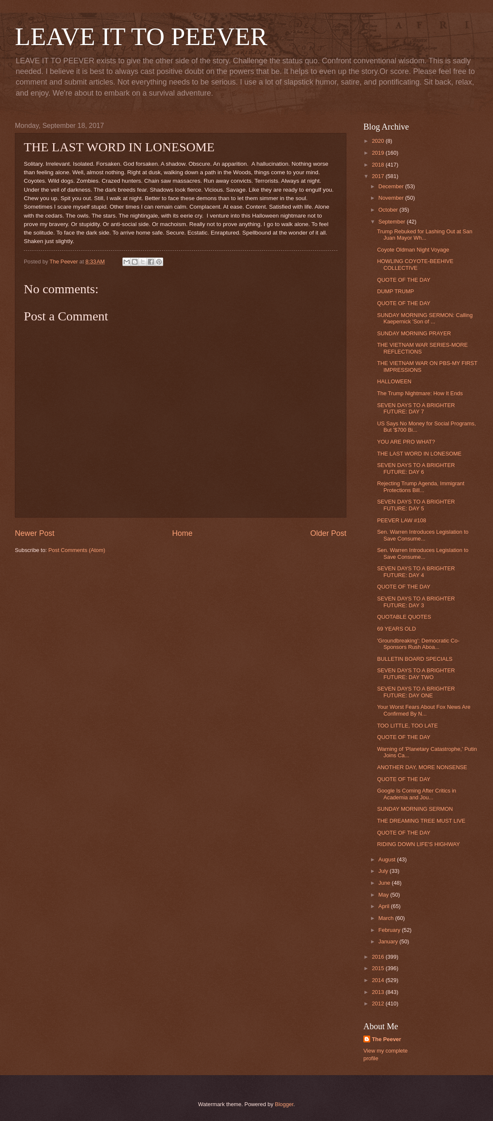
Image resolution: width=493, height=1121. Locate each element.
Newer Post (34, 533)
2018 (378, 164)
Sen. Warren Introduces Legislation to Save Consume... (422, 535)
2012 (378, 1003)
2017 (378, 176)
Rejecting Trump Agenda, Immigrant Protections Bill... (420, 486)
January (388, 941)
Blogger (284, 1104)
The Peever (386, 1039)
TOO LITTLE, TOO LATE (407, 725)
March (386, 918)
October (388, 210)
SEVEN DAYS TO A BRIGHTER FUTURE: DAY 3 (416, 601)
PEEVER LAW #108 (401, 520)
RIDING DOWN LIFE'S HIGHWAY (418, 844)
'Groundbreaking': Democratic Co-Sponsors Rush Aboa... (418, 643)
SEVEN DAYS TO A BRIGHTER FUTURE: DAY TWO (416, 673)
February (390, 930)
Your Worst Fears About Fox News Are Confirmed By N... (423, 710)
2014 (378, 980)
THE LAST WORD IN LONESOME (419, 453)
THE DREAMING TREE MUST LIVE (421, 821)
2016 (378, 957)
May (384, 895)
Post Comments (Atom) (76, 550)
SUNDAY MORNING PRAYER (414, 333)
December (391, 186)
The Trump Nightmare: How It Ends (420, 393)
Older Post (328, 533)
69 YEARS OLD (396, 629)
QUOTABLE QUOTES (404, 617)
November (391, 198)
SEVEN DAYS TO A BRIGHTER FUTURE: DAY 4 (416, 571)
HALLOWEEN (394, 381)
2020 (378, 141)
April (384, 906)
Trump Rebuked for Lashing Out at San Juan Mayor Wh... (424, 234)
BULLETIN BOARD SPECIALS (414, 659)
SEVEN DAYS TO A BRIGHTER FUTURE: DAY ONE (416, 691)
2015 (378, 968)
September (392, 221)
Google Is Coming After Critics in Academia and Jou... (416, 793)
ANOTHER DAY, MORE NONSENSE (422, 767)
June (385, 883)
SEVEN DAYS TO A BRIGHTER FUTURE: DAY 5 (416, 504)
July (383, 871)
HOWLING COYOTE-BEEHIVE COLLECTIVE (415, 264)
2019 (378, 153)
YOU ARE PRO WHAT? (406, 442)
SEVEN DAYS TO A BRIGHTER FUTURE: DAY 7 (416, 408)
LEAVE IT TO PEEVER (141, 37)
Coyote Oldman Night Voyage (413, 249)
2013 (378, 992)
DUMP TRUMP (395, 291)
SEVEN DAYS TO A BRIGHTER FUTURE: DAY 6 (416, 468)
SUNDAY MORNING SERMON (415, 809)
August (387, 859)
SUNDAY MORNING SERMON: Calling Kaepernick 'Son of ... (425, 318)
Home (182, 533)
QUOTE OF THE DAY (403, 280)
